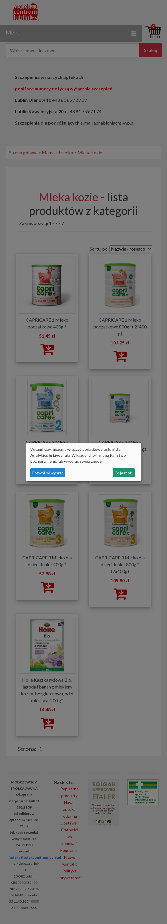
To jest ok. (123, 472)
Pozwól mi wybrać (47, 472)
